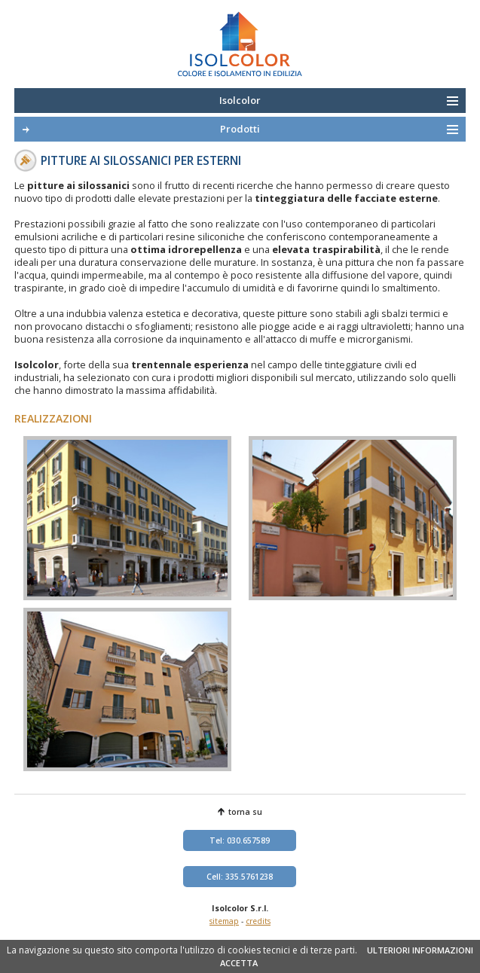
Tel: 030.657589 (239, 840)
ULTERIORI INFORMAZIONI (420, 950)
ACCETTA (239, 962)
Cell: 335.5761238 (239, 876)
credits (258, 921)
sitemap (224, 921)
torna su (245, 812)
